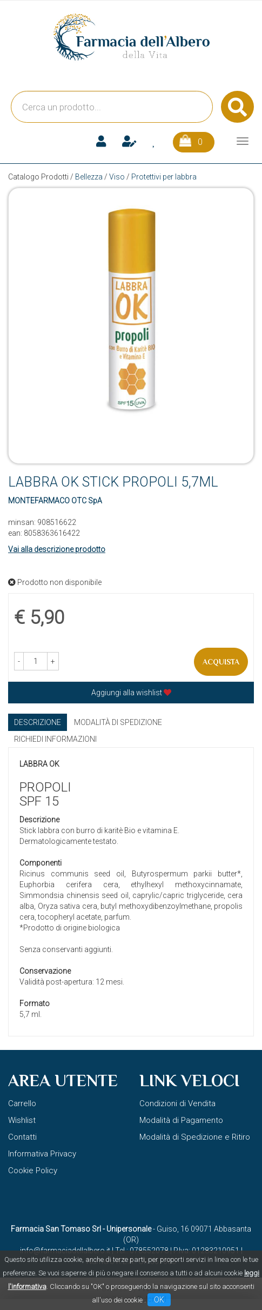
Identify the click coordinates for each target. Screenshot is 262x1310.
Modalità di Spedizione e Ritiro (194, 1137)
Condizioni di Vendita (177, 1103)
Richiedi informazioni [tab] (55, 739)
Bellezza (89, 176)
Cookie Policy (32, 1170)
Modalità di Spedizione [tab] (118, 722)
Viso (117, 176)
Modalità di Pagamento (181, 1120)
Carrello (22, 1103)
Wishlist (22, 1120)
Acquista (221, 661)
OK (159, 1299)
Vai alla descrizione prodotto (56, 549)
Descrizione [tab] (37, 722)
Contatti (22, 1137)
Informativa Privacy (42, 1154)
